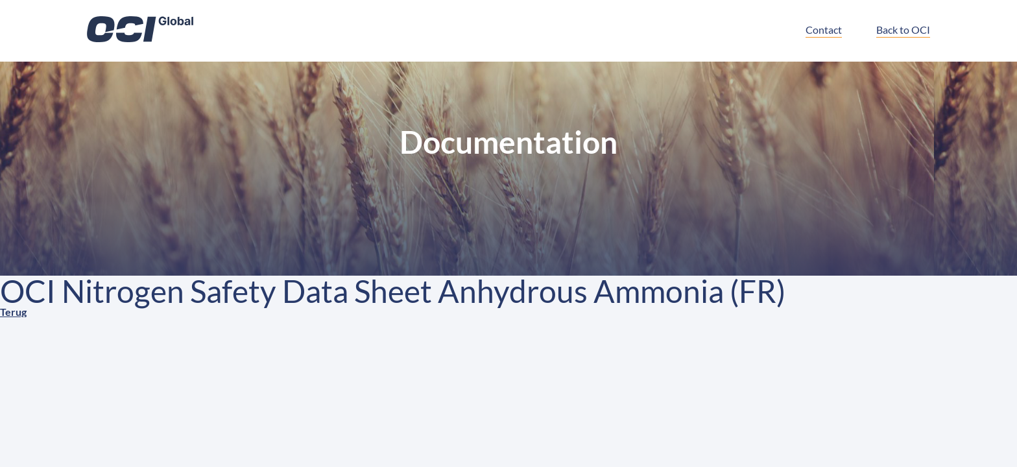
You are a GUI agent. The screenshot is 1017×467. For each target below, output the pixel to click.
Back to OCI (903, 29)
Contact (824, 29)
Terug (13, 311)
